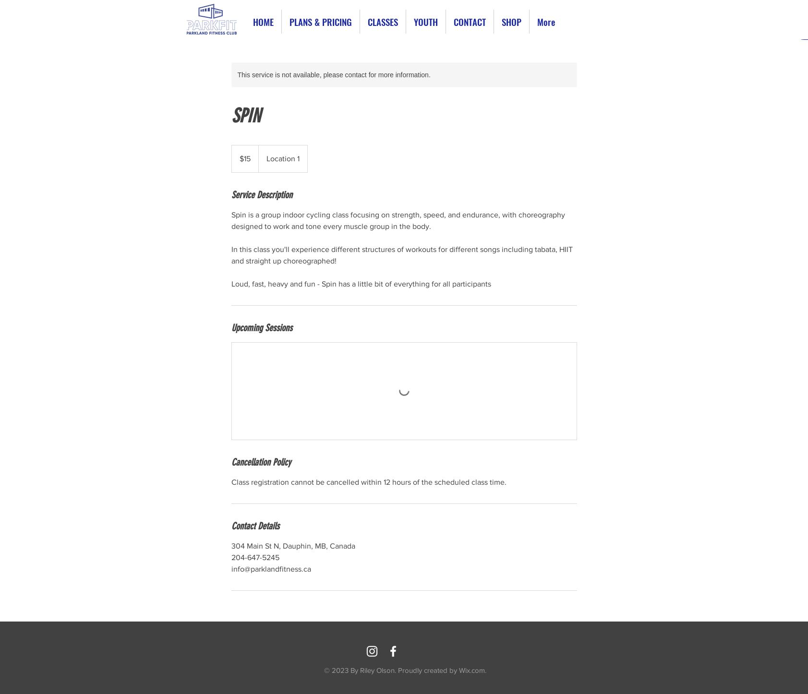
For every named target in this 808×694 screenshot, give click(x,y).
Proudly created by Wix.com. (442, 670)
